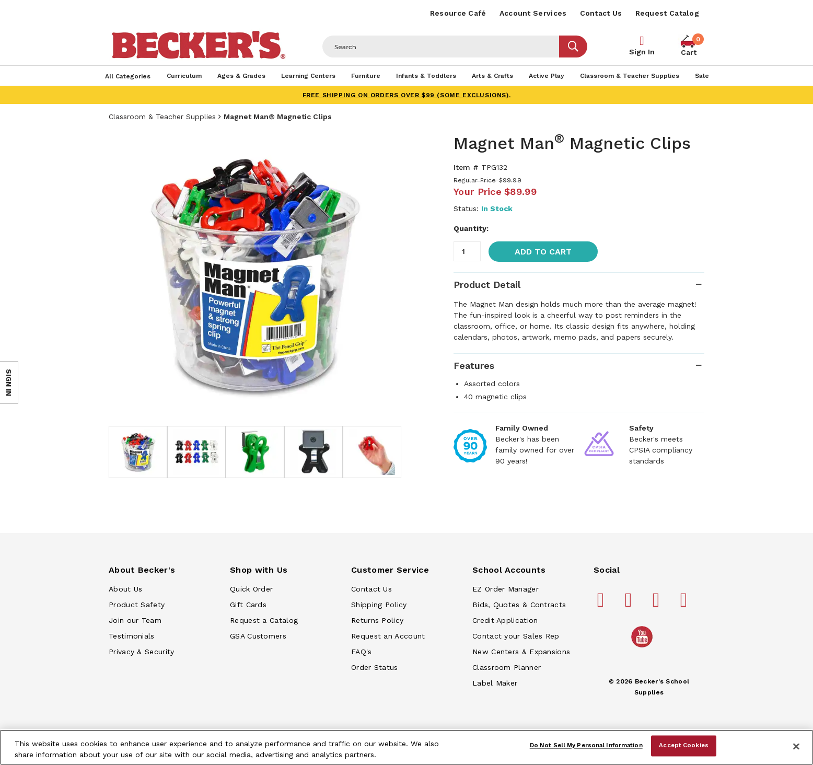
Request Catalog (667, 13)
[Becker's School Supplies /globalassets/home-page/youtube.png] (644, 647)
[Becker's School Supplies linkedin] (685, 604)
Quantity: (471, 228)
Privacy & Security (141, 651)
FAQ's (361, 651)
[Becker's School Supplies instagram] (658, 604)
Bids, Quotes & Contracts (519, 604)
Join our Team (135, 620)
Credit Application (505, 620)
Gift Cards (248, 604)
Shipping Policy (379, 604)
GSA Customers (258, 636)
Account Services (533, 13)
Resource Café (458, 13)
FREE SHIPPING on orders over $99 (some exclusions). (407, 95)
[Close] (796, 746)
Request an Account (388, 636)
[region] (406, 747)
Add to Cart (543, 252)
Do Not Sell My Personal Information (586, 745)
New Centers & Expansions (521, 651)
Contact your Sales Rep (516, 636)
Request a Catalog (264, 620)
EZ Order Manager (505, 589)
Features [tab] (474, 365)
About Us (125, 589)
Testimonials (132, 636)
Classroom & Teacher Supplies (162, 116)
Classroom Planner (506, 667)
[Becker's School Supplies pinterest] (630, 604)
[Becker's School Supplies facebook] (602, 604)
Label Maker (494, 683)
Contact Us (601, 13)
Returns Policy (377, 620)
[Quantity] (467, 251)
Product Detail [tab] (487, 284)
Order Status (374, 667)
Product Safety (137, 604)
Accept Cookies (684, 745)
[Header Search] (441, 46)
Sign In (642, 52)
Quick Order (251, 589)
